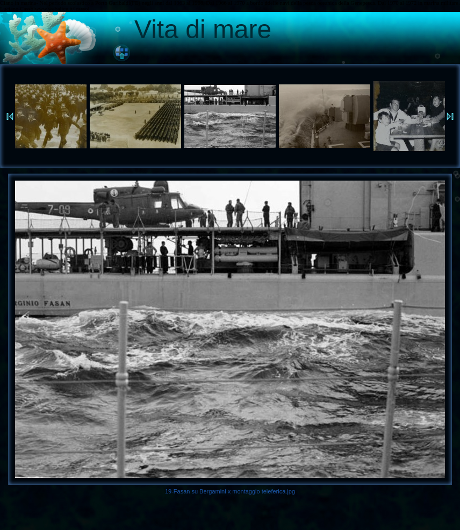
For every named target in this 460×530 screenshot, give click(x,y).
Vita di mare (202, 29)
